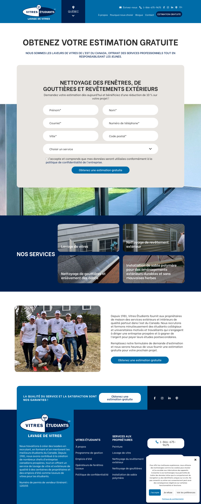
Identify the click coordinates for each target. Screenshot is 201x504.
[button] (195, 459)
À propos (103, 14)
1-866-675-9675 (150, 7)
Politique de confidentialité (173, 499)
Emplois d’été (84, 459)
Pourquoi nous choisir (121, 14)
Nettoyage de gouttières (127, 468)
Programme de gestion (89, 452)
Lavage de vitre (121, 452)
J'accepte (154, 492)
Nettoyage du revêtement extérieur (128, 460)
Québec (73, 11)
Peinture (117, 446)
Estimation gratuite (169, 14)
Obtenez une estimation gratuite (139, 360)
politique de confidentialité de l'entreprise (74, 162)
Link (88, 238)
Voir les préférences (186, 492)
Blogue (139, 14)
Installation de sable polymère (124, 476)
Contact (149, 14)
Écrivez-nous (128, 7)
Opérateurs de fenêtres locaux (89, 466)
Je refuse (168, 492)
